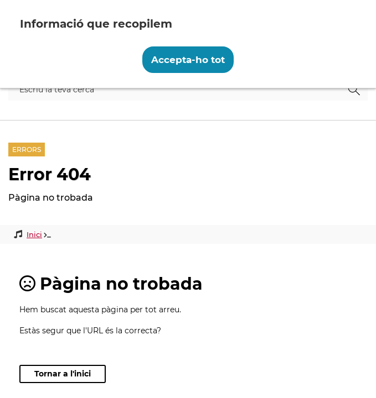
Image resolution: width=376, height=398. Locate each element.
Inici (34, 234)
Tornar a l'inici (62, 374)
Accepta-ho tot (188, 59)
